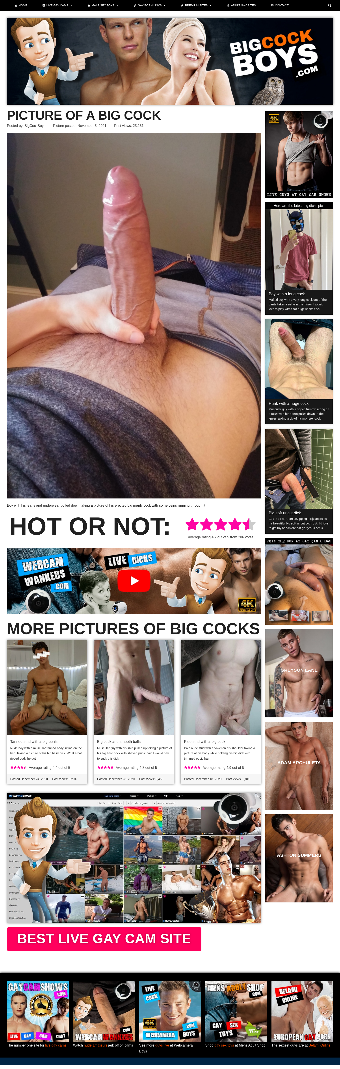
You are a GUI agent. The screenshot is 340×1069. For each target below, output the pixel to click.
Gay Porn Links (152, 5)
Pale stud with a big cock (204, 742)
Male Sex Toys (105, 5)
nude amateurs (96, 1049)
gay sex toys (224, 1049)
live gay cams (56, 1049)
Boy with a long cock (287, 294)
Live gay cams (59, 5)
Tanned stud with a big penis (34, 742)
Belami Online (320, 1049)
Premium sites (198, 5)
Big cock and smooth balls (119, 742)
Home (23, 5)
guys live (162, 1049)
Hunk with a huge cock (288, 403)
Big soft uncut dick (285, 513)
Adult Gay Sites (243, 5)
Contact (282, 5)
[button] (330, 5)
